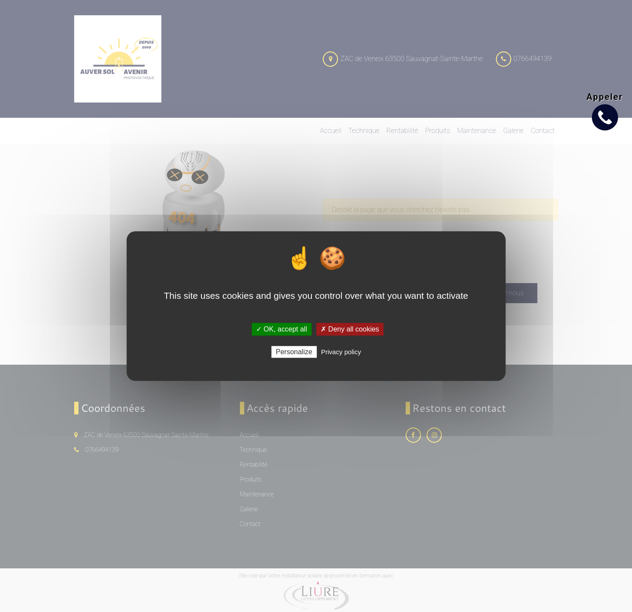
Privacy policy (341, 352)
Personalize (294, 352)
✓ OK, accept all (281, 329)
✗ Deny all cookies (350, 329)
